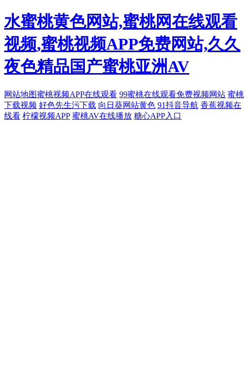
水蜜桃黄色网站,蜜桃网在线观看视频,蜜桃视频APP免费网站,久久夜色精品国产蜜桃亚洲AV (122, 44)
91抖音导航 (177, 105)
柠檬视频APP (46, 115)
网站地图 (20, 94)
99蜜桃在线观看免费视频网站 (172, 94)
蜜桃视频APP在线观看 (77, 94)
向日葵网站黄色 (126, 105)
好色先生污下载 (67, 105)
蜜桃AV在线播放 (102, 115)
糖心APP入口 (158, 115)
